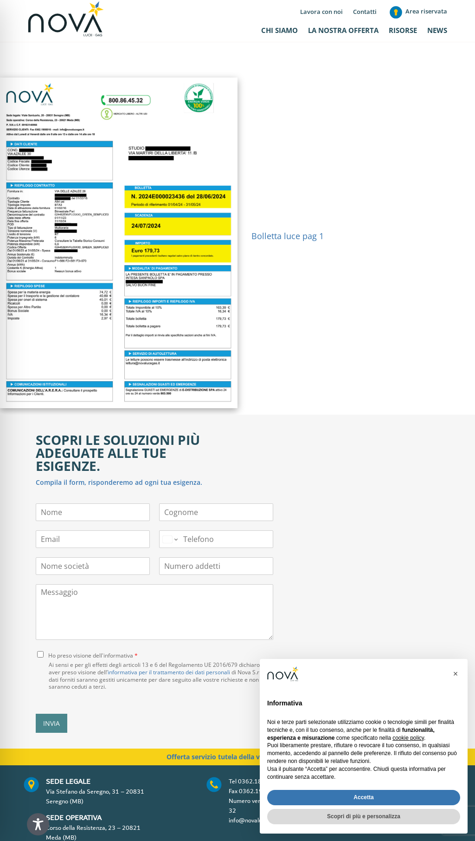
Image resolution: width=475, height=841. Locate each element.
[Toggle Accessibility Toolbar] (38, 824)
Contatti (365, 12)
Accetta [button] (363, 797)
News (437, 31)
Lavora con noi (321, 12)
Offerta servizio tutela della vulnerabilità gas (238, 728)
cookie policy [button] (408, 738)
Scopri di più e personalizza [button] (363, 816)
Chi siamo (279, 31)
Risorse (403, 31)
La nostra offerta (343, 31)
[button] (455, 673)
